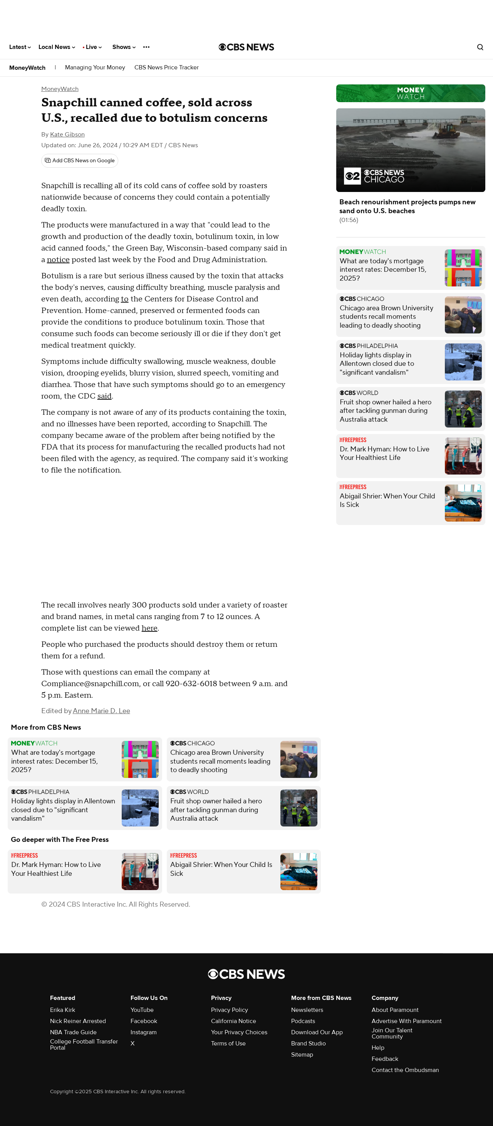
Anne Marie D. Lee (101, 711)
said (104, 396)
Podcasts (303, 1021)
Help (378, 1048)
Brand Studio (308, 1043)
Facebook (144, 1021)
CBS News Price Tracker (166, 67)
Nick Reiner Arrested (78, 1021)
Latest (20, 47)
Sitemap (302, 1055)
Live (94, 47)
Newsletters (307, 1010)
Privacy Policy (229, 1010)
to (125, 299)
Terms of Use (228, 1043)
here (150, 628)
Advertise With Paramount (407, 1021)
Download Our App (317, 1032)
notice (58, 260)
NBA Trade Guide (73, 1032)
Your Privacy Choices (239, 1032)
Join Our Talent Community (392, 1033)
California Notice (233, 1021)
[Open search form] (480, 47)
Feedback (385, 1059)
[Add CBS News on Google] (79, 161)
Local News (57, 47)
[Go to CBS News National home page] (246, 47)
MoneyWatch (27, 68)
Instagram (144, 1032)
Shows (124, 47)
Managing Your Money (95, 67)
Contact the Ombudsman (405, 1070)
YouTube (142, 1010)
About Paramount (395, 1010)
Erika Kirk (62, 1010)
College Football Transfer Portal (84, 1044)
